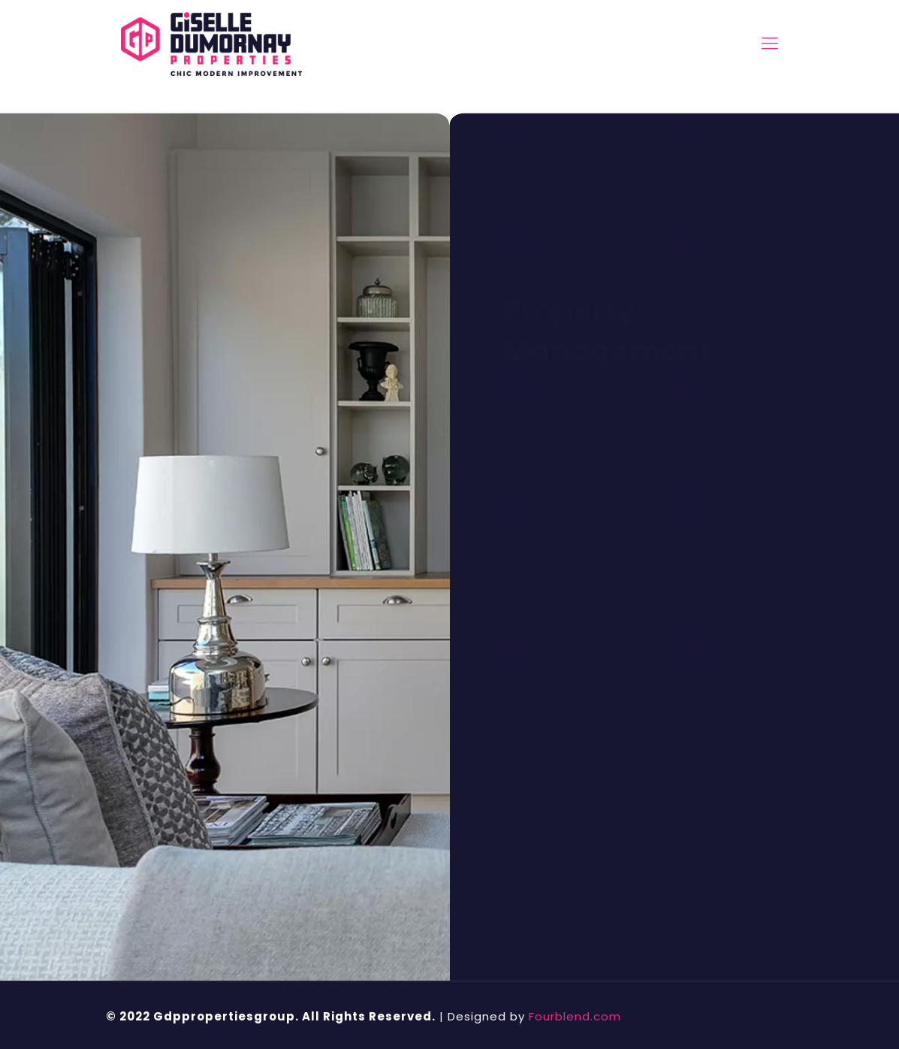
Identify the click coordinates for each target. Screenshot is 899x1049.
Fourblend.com (575, 1016)
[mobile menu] (770, 43)
